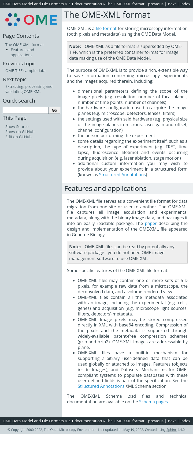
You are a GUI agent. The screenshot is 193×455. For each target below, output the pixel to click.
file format (106, 28)
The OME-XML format (125, 3)
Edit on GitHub (18, 136)
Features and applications (22, 52)
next (172, 3)
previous (156, 3)
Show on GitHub (20, 131)
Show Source (17, 126)
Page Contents (21, 35)
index (185, 3)
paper (151, 223)
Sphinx (171, 429)
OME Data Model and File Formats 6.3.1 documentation (52, 3)
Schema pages (153, 402)
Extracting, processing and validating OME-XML (29, 89)
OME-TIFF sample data (25, 70)
